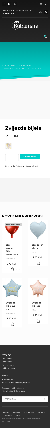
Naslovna (5, 412)
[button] (38, 263)
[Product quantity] (12, 157)
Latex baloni (7, 358)
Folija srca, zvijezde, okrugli (27, 166)
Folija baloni (7, 361)
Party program (8, 365)
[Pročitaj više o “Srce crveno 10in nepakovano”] (12, 269)
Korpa (17, 415)
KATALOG (16, 412)
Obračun (8, 415)
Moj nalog (41, 412)
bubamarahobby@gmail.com (18, 382)
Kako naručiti (28, 412)
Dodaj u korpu (30, 156)
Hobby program (8, 368)
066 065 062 (8, 13)
